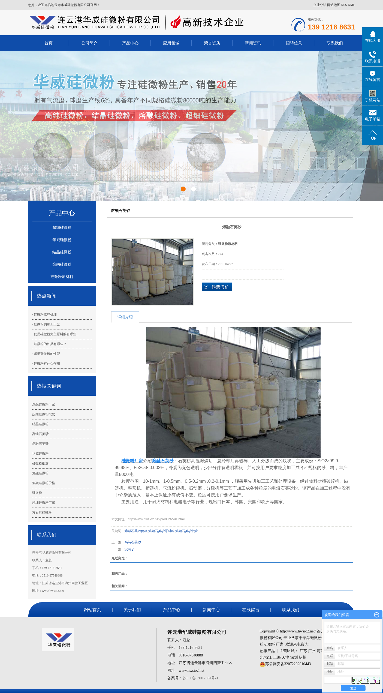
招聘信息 (294, 43)
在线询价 (217, 287)
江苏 (303, 651)
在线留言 (251, 609)
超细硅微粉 (61, 228)
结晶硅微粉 (61, 252)
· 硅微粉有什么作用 (46, 363)
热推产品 (267, 651)
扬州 (302, 657)
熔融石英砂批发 (186, 531)
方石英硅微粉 (42, 512)
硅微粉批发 (40, 463)
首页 (48, 43)
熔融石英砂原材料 (161, 531)
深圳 (294, 657)
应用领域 (171, 43)
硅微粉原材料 (61, 277)
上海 (277, 657)
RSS (344, 5)
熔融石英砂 (40, 444)
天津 (285, 657)
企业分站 (319, 5)
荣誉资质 (212, 43)
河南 (320, 651)
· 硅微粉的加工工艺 (46, 324)
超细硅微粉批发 (43, 414)
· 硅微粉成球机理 (44, 314)
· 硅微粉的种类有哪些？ (49, 344)
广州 (312, 651)
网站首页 (92, 609)
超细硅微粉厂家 (43, 503)
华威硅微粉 (61, 240)
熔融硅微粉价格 (43, 483)
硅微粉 (37, 493)
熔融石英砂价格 (136, 531)
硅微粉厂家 (274, 644)
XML (351, 5)
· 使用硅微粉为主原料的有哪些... (55, 334)
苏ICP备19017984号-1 (200, 678)
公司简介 (89, 43)
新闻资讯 (253, 43)
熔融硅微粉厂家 (43, 404)
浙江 (268, 657)
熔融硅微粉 (61, 264)
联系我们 (335, 43)
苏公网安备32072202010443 (288, 664)
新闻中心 (211, 609)
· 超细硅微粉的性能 (46, 354)
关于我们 (132, 609)
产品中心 (130, 43)
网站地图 (333, 5)
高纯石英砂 (40, 434)
